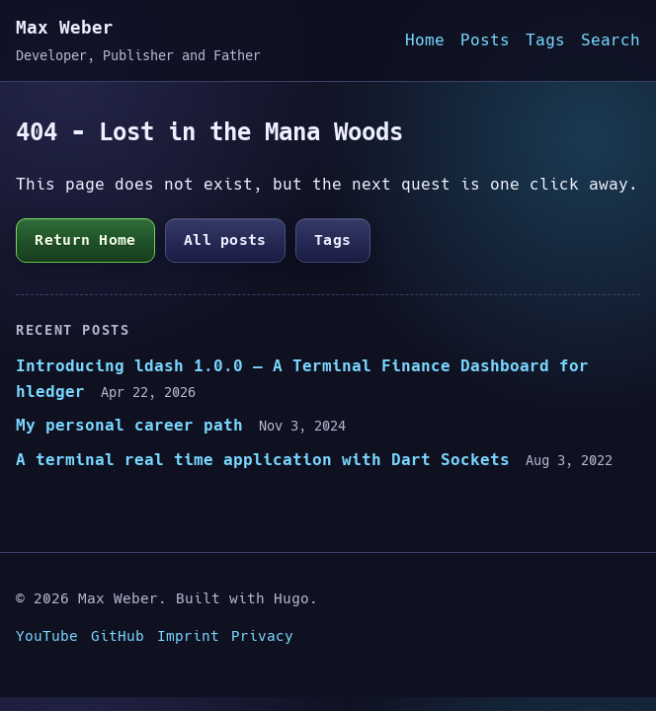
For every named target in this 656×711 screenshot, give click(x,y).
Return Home (85, 239)
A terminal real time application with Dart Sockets (263, 459)
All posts (225, 239)
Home (425, 40)
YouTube (47, 636)
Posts (485, 40)
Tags (545, 40)
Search (610, 40)
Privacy (262, 636)
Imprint (188, 636)
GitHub (117, 636)
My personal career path (129, 425)
